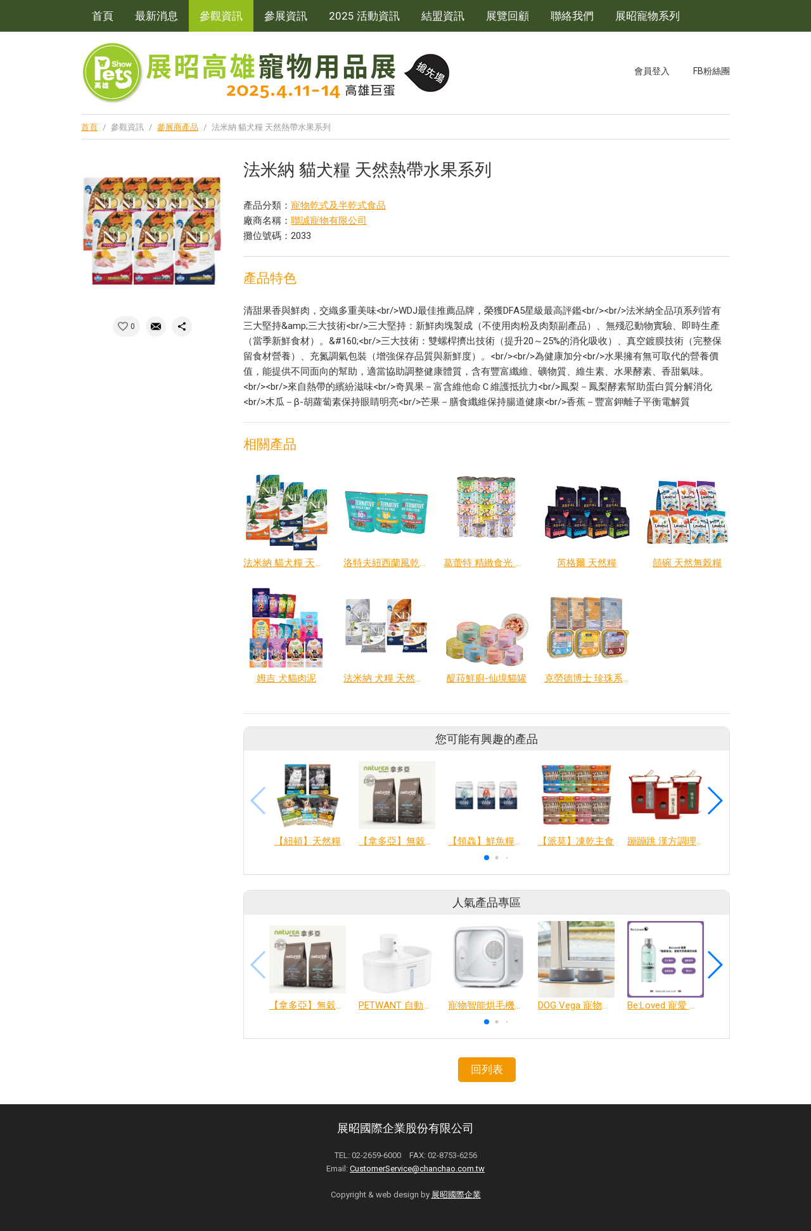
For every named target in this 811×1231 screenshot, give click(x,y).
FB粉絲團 (711, 71)
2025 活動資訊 (364, 16)
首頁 (102, 16)
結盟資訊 (442, 16)
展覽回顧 (507, 16)
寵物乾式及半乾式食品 (338, 205)
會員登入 (652, 71)
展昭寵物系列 (647, 16)
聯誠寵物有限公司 (329, 220)
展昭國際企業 (456, 1194)
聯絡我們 (572, 16)
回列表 (487, 1069)
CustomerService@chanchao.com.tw (417, 1168)
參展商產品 (177, 127)
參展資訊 (285, 16)
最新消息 (156, 16)
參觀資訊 (221, 16)
